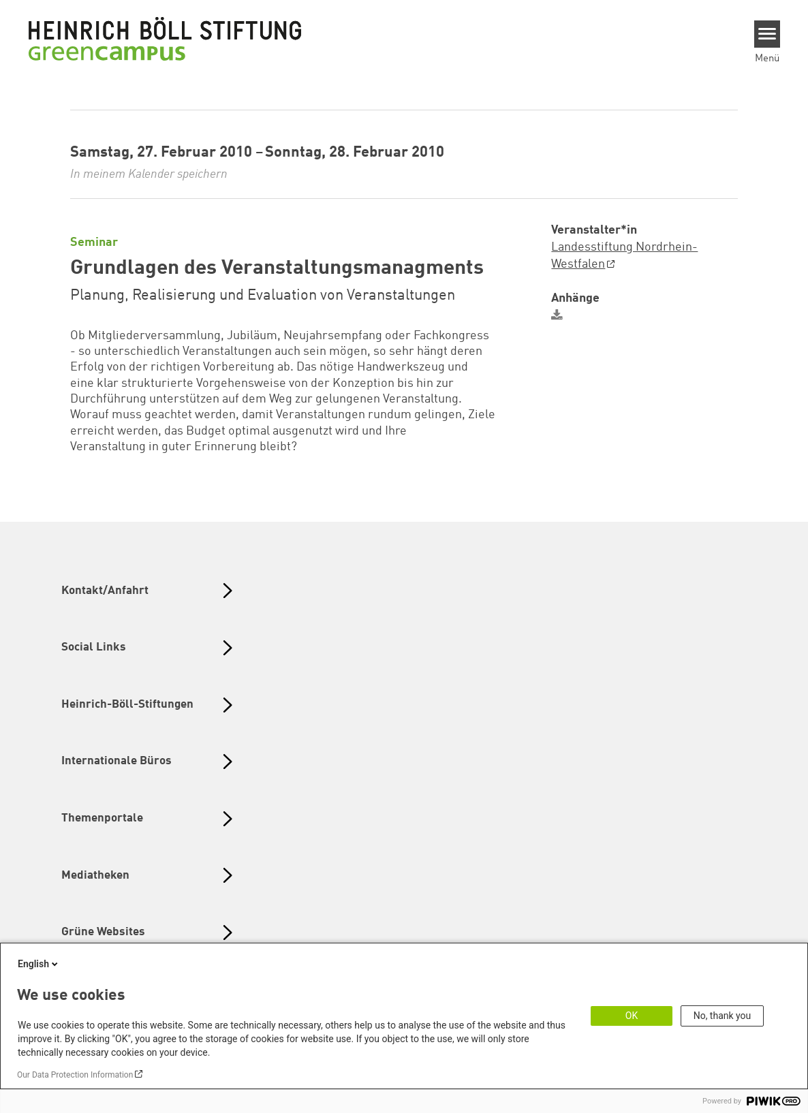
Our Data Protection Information (75, 1075)
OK (631, 1015)
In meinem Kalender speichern (149, 174)
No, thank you (722, 1015)
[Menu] (767, 34)
